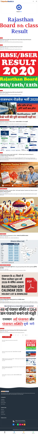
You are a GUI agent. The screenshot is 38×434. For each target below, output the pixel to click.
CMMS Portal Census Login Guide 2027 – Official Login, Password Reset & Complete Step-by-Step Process (13, 359)
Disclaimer (2, 412)
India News (2, 399)
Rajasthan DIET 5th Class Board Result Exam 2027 (11, 46)
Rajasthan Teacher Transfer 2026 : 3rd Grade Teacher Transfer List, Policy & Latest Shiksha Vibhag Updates (13, 367)
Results (2, 40)
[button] (33, 1)
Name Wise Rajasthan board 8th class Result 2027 (11, 92)
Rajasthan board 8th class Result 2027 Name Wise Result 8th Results (15, 39)
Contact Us (3, 411)
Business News (3, 402)
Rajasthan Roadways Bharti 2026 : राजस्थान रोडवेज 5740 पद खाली (14, 121)
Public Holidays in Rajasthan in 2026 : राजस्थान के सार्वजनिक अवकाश (14, 235)
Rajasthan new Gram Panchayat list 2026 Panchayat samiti (13, 330)
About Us (2, 409)
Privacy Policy (3, 414)
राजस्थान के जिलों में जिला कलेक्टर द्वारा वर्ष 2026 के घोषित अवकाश (12, 299)
